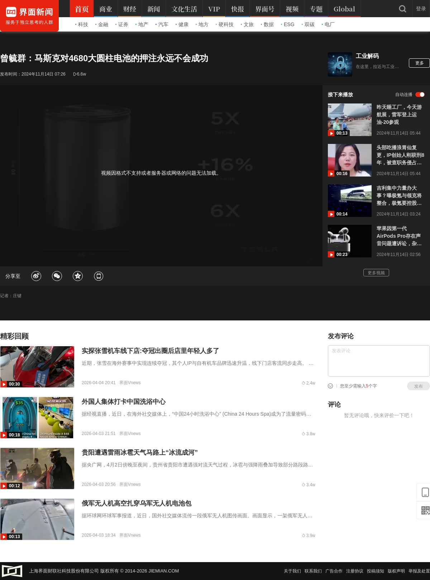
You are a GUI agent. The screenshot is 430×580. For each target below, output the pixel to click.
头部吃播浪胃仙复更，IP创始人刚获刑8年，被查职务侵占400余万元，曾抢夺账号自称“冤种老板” (400, 155)
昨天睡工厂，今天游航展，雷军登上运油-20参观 (399, 114)
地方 (202, 24)
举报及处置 (419, 571)
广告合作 (334, 571)
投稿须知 (375, 571)
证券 (121, 24)
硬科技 (225, 24)
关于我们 (292, 571)
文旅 (247, 24)
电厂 (328, 24)
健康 (182, 24)
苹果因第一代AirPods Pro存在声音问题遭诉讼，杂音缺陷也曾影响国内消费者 (399, 236)
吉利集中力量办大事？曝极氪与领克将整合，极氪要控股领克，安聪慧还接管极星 (399, 196)
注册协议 (354, 571)
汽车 (162, 24)
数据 (267, 24)
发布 (418, 386)
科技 (81, 24)
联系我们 (313, 571)
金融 (101, 24)
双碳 (308, 24)
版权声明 (396, 571)
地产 (141, 24)
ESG (288, 24)
